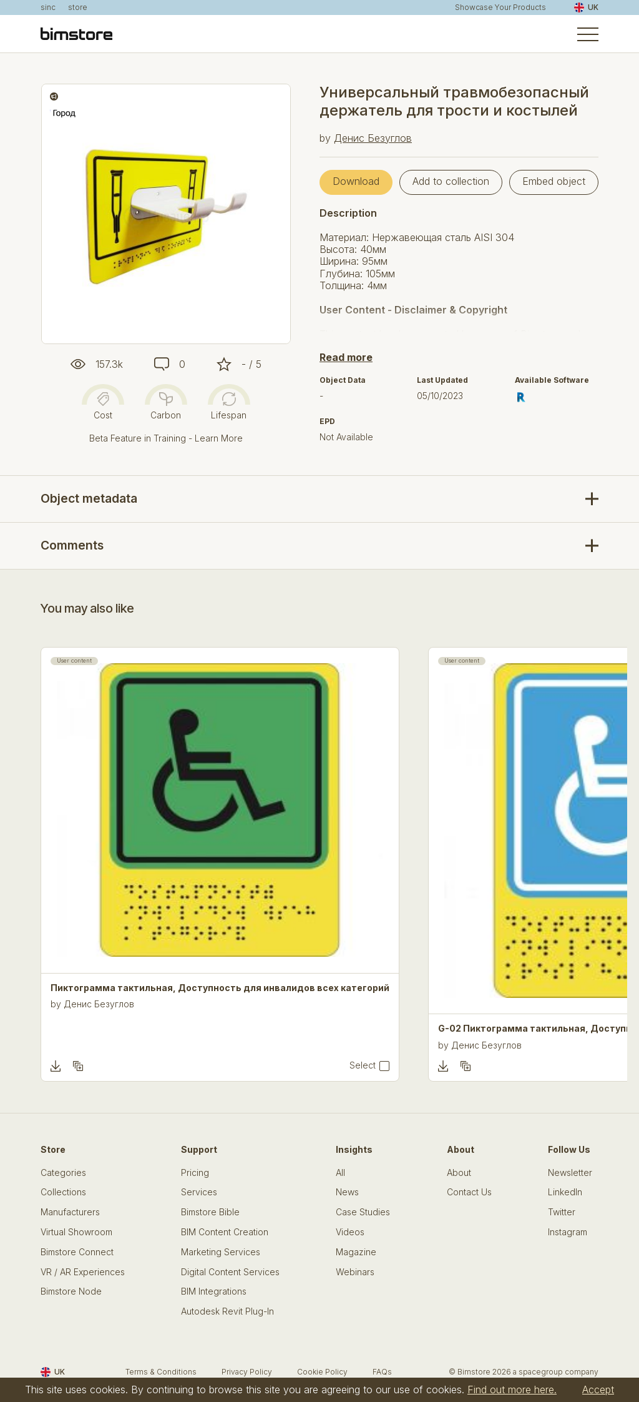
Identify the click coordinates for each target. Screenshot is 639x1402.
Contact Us (469, 1192)
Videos (350, 1232)
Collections (63, 1192)
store (77, 7)
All (340, 1173)
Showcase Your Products (500, 7)
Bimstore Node (71, 1291)
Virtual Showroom (76, 1232)
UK (586, 7)
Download (356, 181)
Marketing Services (220, 1252)
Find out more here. (512, 1389)
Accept (598, 1389)
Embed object (553, 181)
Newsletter (570, 1173)
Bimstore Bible (210, 1212)
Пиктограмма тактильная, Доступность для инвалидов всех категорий (220, 988)
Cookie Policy (322, 1371)
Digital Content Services (230, 1272)
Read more (346, 357)
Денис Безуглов (373, 138)
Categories (63, 1173)
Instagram (567, 1232)
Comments (72, 545)
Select (362, 1065)
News (347, 1192)
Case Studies (363, 1212)
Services (199, 1192)
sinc (48, 7)
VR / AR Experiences (83, 1272)
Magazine (356, 1252)
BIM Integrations (213, 1291)
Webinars (355, 1272)
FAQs (382, 1371)
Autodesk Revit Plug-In (227, 1311)
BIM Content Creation (224, 1232)
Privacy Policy (247, 1371)
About (459, 1173)
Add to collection (450, 181)
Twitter (561, 1212)
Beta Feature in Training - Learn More (166, 438)
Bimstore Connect (77, 1252)
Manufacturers (70, 1212)
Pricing (195, 1173)
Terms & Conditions (161, 1371)
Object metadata (89, 498)
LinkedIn (565, 1192)
